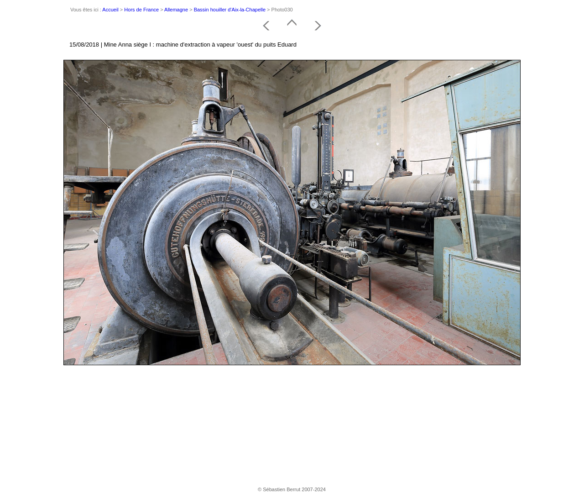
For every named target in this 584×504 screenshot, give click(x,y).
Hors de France (141, 9)
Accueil (110, 9)
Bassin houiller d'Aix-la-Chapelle (230, 9)
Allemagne (176, 9)
